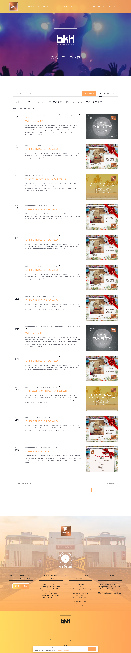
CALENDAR (67, 7)
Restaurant (34, 634)
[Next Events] (16, 102)
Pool (20, 634)
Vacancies (66, 634)
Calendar (45, 634)
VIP (56, 7)
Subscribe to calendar (103, 490)
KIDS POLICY (98, 7)
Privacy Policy (79, 634)
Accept (92, 648)
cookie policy (63, 650)
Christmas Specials (41, 148)
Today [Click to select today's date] (22, 102)
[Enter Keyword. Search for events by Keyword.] (47, 93)
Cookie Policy (94, 634)
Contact (56, 634)
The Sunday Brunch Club (46, 179)
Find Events (89, 93)
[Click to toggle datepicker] (66, 102)
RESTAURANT (32, 7)
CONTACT (82, 7)
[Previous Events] (13, 102)
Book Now (21, 586)
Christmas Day (37, 451)
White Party (34, 120)
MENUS (47, 7)
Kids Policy (108, 634)
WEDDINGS (114, 7)
